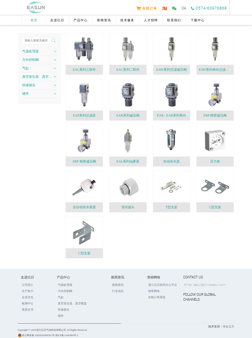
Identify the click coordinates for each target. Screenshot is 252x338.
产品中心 (81, 20)
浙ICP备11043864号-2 (66, 335)
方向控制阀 (30, 59)
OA (183, 8)
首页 (34, 20)
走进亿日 (57, 20)
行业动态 (118, 291)
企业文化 (27, 297)
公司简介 (27, 284)
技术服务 (127, 20)
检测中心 (27, 303)
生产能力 (27, 291)
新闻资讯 (104, 20)
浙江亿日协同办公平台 (162, 284)
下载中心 (198, 20)
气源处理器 (30, 51)
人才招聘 (151, 20)
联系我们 (174, 20)
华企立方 (228, 326)
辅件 (25, 93)
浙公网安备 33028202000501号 (36, 335)
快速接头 (28, 85)
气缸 (25, 68)
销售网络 (154, 291)
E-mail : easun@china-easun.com (205, 285)
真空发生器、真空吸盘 (37, 76)
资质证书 (27, 309)
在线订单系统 (156, 297)
